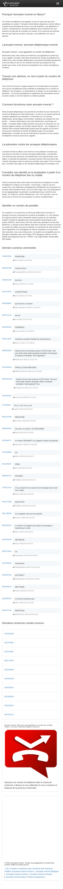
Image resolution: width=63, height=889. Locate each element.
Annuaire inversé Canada (41, 874)
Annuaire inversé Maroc (16, 877)
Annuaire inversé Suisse (16, 874)
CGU (7, 868)
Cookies (13, 868)
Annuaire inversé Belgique (47, 871)
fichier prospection (36, 877)
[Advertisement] (31, 829)
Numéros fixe (38, 868)
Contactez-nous (25, 868)
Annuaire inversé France (22, 871)
